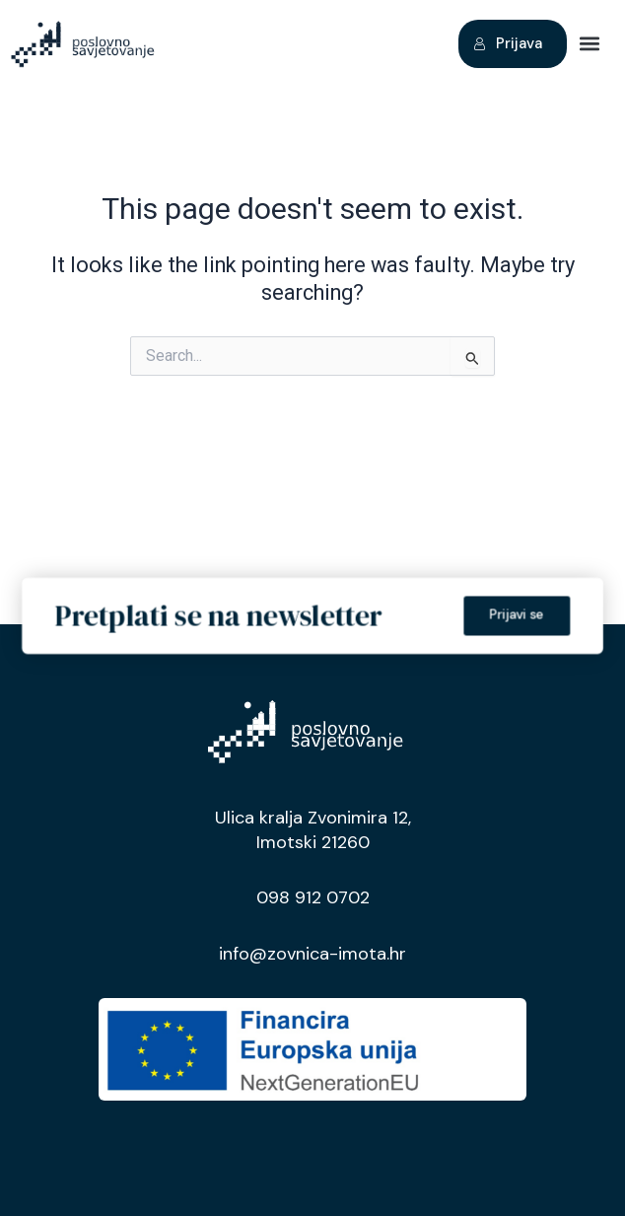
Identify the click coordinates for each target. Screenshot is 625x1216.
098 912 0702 (313, 897)
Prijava (507, 43)
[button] (589, 44)
